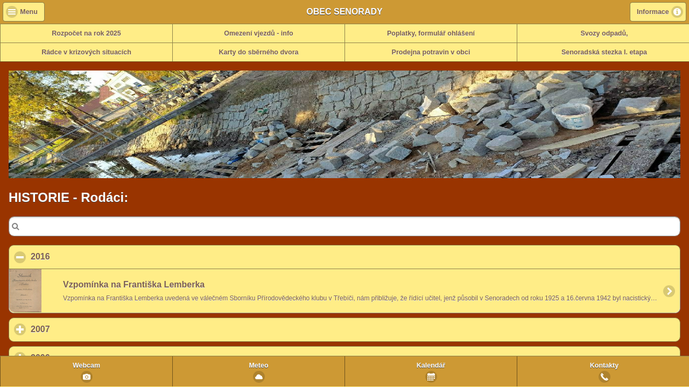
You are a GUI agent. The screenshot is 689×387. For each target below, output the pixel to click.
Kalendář (431, 365)
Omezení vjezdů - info (258, 33)
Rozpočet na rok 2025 (86, 33)
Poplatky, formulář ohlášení (431, 33)
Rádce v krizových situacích (86, 52)
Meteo (258, 365)
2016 (92, 256)
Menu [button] (29, 12)
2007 (90, 329)
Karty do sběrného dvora (259, 52)
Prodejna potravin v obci (431, 52)
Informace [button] (653, 12)
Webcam (86, 365)
